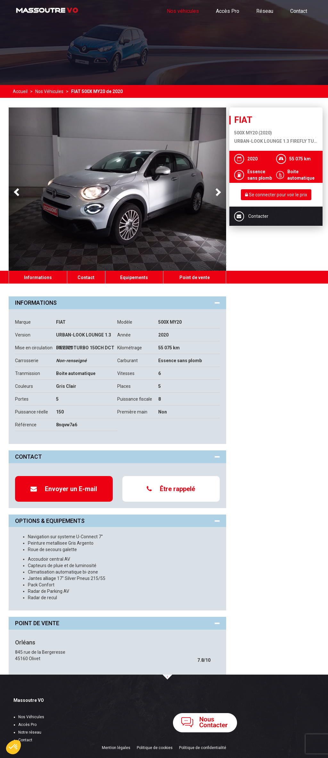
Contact (298, 11)
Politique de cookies (155, 747)
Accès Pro (227, 11)
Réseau (264, 11)
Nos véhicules (183, 11)
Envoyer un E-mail (63, 489)
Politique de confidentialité (202, 747)
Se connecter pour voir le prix (276, 194)
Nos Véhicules (31, 717)
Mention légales (116, 747)
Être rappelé (171, 489)
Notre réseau (29, 732)
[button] (13, 747)
